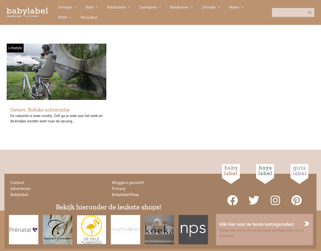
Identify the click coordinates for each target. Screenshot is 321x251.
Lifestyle (211, 7)
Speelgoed (150, 7)
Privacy (119, 188)
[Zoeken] (309, 12)
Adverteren (20, 188)
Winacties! (89, 17)
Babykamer (181, 7)
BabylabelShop (125, 194)
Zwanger (67, 7)
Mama (236, 7)
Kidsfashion (118, 7)
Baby (92, 7)
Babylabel (19, 194)
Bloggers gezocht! (128, 182)
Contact (17, 182)
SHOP (65, 17)
